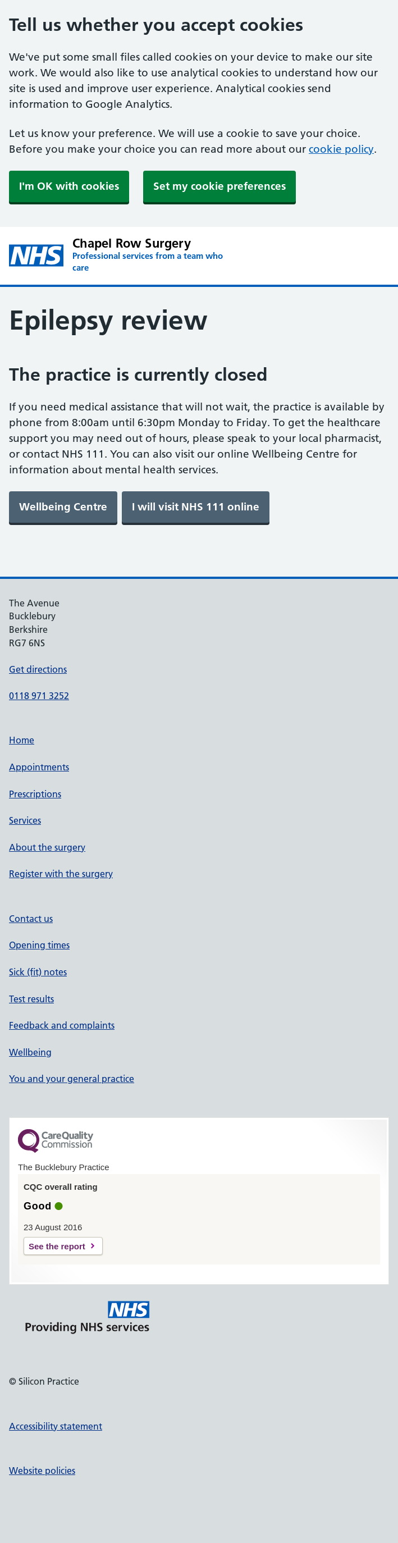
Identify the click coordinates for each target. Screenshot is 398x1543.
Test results (31, 999)
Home (21, 740)
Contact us (31, 918)
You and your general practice (71, 1078)
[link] (63, 507)
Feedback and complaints (62, 1025)
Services (25, 820)
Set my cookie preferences (219, 186)
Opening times (39, 945)
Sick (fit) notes (38, 972)
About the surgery (47, 847)
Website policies (42, 1470)
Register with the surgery (61, 873)
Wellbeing (30, 1052)
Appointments (39, 767)
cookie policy (341, 149)
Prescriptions (35, 794)
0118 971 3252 (39, 695)
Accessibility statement (55, 1426)
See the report (57, 1246)
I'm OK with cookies (69, 186)
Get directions (38, 669)
